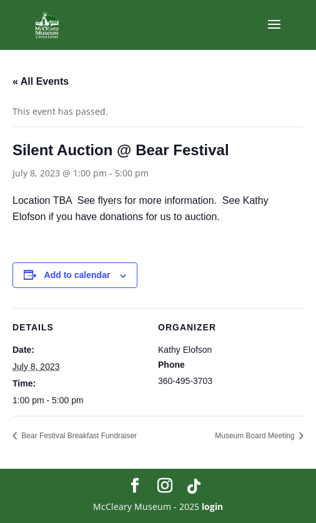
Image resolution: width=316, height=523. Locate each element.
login (212, 506)
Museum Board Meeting (256, 435)
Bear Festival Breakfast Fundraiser (78, 435)
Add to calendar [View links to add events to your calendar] (77, 275)
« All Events (40, 81)
